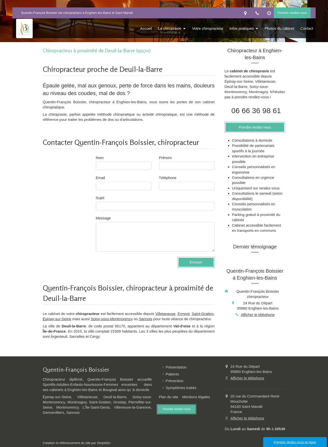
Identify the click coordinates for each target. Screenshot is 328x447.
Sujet (100, 198)
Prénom (165, 158)
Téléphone (168, 178)
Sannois (145, 319)
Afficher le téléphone (258, 315)
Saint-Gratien (202, 314)
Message (103, 218)
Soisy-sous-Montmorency (112, 319)
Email (100, 178)
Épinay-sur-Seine (57, 319)
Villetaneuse (165, 314)
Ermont (183, 314)
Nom (100, 158)
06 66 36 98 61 (256, 110)
